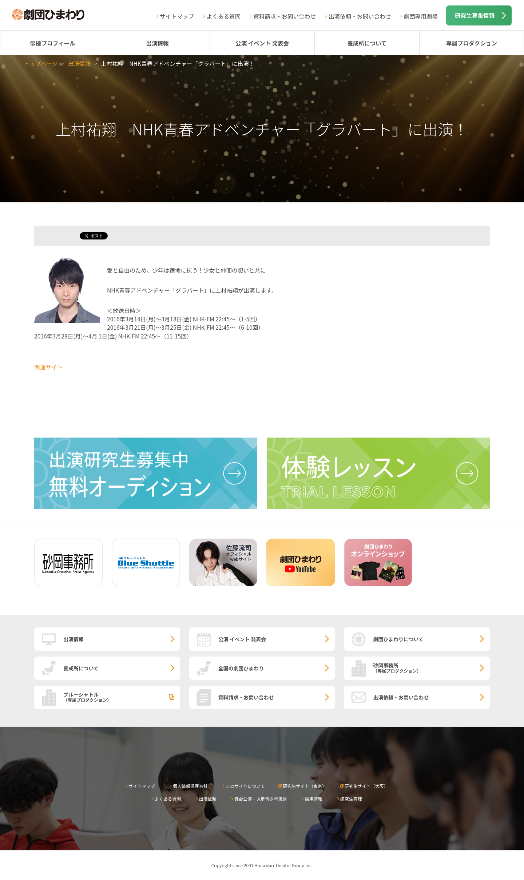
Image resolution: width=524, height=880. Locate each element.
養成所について (367, 43)
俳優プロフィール (52, 43)
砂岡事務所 (431, 667)
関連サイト (48, 367)
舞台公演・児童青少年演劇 (260, 799)
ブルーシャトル (121, 696)
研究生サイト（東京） (304, 786)
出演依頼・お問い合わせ (360, 16)
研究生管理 (351, 799)
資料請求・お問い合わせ (284, 16)
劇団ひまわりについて (398, 639)
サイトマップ (177, 16)
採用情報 (313, 799)
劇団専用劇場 (421, 16)
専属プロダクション (471, 43)
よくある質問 (224, 16)
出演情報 (157, 43)
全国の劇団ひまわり (241, 668)
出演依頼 (208, 799)
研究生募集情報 (475, 15)
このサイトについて (245, 786)
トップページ (41, 63)
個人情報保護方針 (190, 786)
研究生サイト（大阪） (366, 786)
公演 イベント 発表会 (262, 43)
